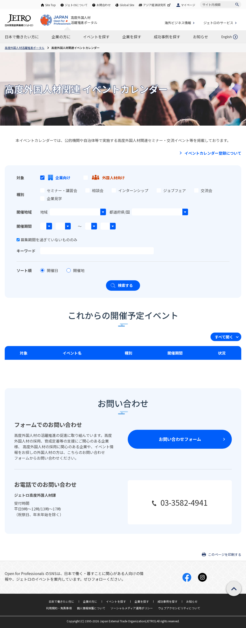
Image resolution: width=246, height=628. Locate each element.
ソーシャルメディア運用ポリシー (131, 608)
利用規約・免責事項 (59, 608)
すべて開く (224, 337)
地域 (44, 212)
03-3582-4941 (184, 502)
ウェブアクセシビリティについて (179, 608)
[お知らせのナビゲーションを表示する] (201, 36)
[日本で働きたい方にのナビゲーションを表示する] (21, 36)
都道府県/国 (120, 212)
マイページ (188, 5)
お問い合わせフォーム (180, 439)
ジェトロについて (76, 5)
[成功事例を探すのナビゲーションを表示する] (167, 36)
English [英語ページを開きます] (226, 37)
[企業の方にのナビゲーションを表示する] (61, 36)
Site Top (50, 5)
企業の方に (90, 601)
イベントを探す (116, 601)
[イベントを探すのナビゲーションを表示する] (96, 36)
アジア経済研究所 (157, 5)
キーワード (26, 251)
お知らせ (192, 601)
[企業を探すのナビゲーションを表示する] (132, 36)
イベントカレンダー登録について (212, 153)
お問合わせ (104, 5)
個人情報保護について (91, 608)
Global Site (127, 5)
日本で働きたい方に (61, 601)
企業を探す (142, 601)
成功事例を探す (167, 601)
